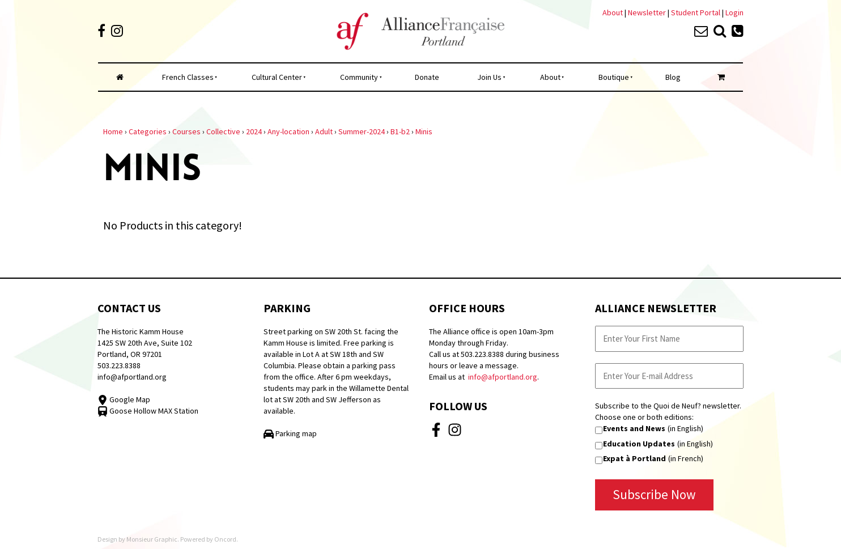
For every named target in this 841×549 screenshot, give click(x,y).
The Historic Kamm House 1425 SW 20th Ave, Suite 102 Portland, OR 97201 (144, 342)
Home (113, 131)
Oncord (225, 539)
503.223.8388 (119, 365)
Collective (223, 131)
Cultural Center (277, 77)
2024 (254, 131)
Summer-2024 (361, 131)
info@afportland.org (132, 377)
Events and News (634, 428)
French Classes (188, 77)
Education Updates (639, 444)
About (612, 12)
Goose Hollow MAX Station (147, 411)
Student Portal (695, 12)
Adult (324, 131)
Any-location (288, 131)
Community (359, 77)
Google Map (123, 399)
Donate (427, 77)
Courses (186, 131)
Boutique (613, 77)
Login (734, 12)
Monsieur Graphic (151, 539)
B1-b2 (400, 131)
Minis (423, 131)
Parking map (290, 433)
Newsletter (648, 12)
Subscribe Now (654, 494)
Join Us (489, 77)
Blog (673, 77)
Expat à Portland (634, 458)
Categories (148, 131)
